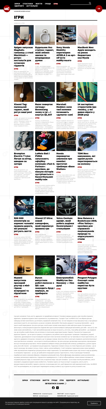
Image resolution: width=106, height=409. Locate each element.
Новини (17, 23)
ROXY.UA (40, 396)
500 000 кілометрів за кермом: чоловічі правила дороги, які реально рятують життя (24, 224)
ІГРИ (56, 4)
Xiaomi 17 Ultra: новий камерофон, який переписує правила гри (44, 223)
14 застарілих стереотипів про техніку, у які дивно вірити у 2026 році (87, 109)
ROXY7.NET (66, 393)
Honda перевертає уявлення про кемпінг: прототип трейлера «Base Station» (65, 161)
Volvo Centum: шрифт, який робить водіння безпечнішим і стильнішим (65, 223)
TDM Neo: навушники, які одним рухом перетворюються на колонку (87, 158)
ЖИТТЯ (39, 4)
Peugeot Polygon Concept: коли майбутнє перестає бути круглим (87, 282)
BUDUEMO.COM (67, 396)
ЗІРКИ (17, 4)
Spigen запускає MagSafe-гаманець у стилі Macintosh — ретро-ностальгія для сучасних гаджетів (23, 56)
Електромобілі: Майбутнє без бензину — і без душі (65, 281)
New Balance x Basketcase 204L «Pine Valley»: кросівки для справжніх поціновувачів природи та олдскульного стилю (87, 228)
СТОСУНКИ (28, 4)
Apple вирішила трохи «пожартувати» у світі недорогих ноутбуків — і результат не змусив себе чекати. (86, 67)
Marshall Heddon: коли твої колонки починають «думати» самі (64, 109)
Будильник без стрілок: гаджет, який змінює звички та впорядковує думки (44, 54)
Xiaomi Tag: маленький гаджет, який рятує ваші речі (23, 108)
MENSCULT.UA (42, 393)
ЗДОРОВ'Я (19, 6)
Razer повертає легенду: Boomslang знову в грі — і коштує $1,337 (44, 109)
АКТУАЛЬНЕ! (32, 6)
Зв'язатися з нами (55, 383)
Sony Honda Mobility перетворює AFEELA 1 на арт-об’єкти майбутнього (66, 54)
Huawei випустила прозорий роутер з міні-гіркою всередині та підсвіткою (22, 285)
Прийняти (94, 403)
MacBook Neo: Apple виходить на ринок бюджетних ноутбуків (87, 52)
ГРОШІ (48, 4)
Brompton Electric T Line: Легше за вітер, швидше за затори (23, 158)
